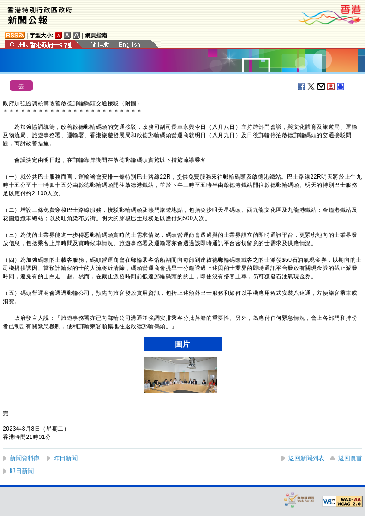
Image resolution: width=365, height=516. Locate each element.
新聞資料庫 (25, 458)
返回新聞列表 (306, 458)
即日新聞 (22, 471)
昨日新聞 (66, 458)
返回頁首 (350, 458)
